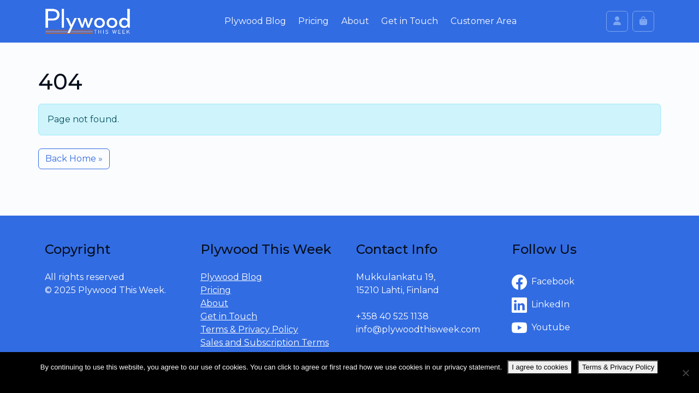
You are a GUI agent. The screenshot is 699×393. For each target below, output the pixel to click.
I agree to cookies (540, 367)
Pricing (313, 21)
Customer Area (484, 21)
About (355, 21)
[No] (685, 372)
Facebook (543, 282)
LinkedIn (541, 305)
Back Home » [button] (74, 158)
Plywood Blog (255, 21)
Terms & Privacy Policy (249, 329)
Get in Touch (409, 21)
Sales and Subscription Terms (264, 342)
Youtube (541, 328)
